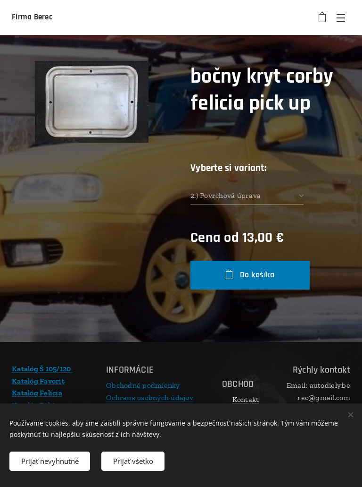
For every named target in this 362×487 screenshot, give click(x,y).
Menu (341, 17)
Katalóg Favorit (38, 380)
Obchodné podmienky (143, 385)
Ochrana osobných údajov (149, 397)
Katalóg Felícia (37, 392)
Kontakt (245, 399)
